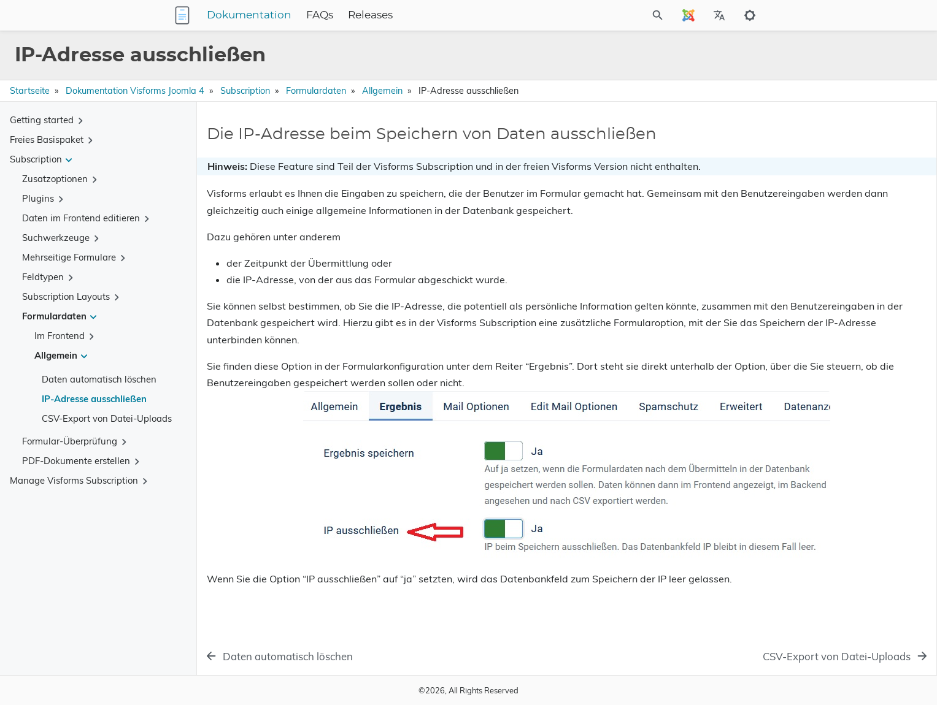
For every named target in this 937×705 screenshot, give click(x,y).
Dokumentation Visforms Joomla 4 (135, 90)
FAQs (396, 15)
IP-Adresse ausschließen (94, 399)
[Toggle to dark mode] (750, 15)
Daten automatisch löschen (99, 379)
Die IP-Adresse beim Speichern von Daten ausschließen (832, 152)
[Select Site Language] (688, 15)
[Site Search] (603, 15)
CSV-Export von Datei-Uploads (107, 418)
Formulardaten (316, 90)
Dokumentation (325, 15)
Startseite (30, 90)
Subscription (245, 90)
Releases (447, 15)
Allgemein (382, 90)
